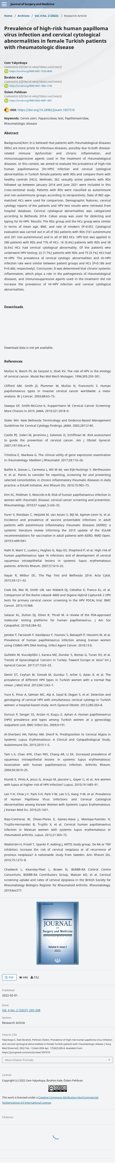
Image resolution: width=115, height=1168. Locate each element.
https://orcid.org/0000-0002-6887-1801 (30, 100)
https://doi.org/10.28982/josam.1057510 (46, 110)
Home (8, 16)
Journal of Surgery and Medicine (32, 4)
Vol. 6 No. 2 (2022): (47, 16)
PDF (11, 977)
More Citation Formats (19, 1060)
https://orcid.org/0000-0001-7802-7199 (30, 85)
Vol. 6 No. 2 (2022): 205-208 (21, 1010)
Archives (23, 16)
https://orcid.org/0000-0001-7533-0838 (30, 71)
